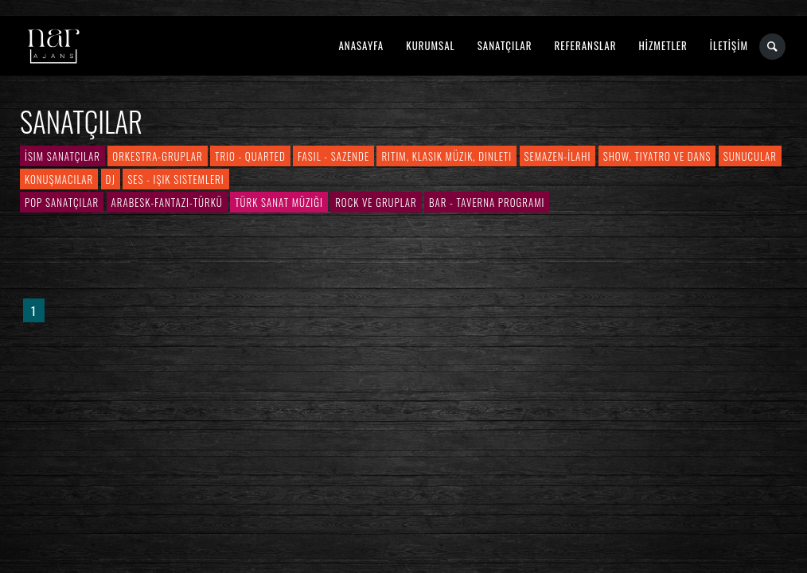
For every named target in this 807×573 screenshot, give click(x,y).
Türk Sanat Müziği (279, 202)
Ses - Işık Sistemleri (175, 179)
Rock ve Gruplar (375, 202)
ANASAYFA (361, 45)
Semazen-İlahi (557, 156)
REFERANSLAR (586, 45)
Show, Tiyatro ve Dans (657, 156)
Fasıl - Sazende (333, 156)
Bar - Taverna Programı (486, 202)
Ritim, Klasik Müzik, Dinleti (446, 156)
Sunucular (750, 156)
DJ (110, 179)
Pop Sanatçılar (62, 202)
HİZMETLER (662, 45)
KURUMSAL (430, 45)
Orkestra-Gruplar (157, 156)
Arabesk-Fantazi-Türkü (167, 202)
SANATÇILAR (505, 45)
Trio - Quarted (250, 156)
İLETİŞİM (729, 45)
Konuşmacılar (59, 179)
